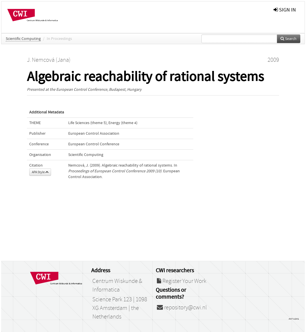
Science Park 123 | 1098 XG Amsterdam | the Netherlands (119, 308)
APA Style (40, 172)
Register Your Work (181, 281)
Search (288, 38)
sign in (285, 10)
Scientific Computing (23, 38)
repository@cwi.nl (182, 307)
